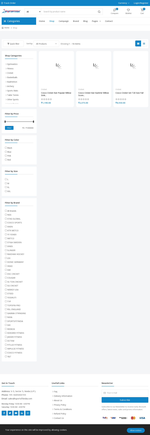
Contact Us (59, 418)
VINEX (10, 246)
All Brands (11, 211)
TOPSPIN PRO (13, 305)
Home (42, 21)
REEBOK (11, 329)
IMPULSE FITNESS (15, 348)
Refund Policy (60, 413)
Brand (76, 21)
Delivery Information (63, 396)
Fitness (10, 68)
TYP (9, 301)
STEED (10, 293)
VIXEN (10, 226)
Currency (123, 3)
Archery (10, 86)
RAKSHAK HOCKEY (15, 254)
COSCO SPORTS (14, 222)
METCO (10, 238)
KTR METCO (12, 230)
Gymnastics (12, 64)
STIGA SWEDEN (14, 242)
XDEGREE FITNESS (15, 333)
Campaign (64, 21)
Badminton (12, 81)
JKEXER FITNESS (14, 337)
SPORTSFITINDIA (15, 321)
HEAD (10, 266)
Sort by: (29, 43)
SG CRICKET (12, 285)
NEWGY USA (12, 289)
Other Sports (13, 99)
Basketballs (12, 77)
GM (8, 270)
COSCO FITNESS (14, 352)
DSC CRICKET (13, 274)
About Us (58, 400)
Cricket (44, 89)
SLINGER (11, 250)
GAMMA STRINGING (16, 313)
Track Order (9, 3)
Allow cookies (135, 430)
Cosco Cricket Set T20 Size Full (129, 93)
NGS (9, 214)
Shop (51, 21)
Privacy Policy (60, 404)
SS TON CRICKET (15, 281)
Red (9, 159)
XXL (9, 191)
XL (8, 187)
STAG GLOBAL (14, 218)
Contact (109, 21)
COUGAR (11, 277)
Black (9, 148)
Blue (9, 152)
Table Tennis (13, 95)
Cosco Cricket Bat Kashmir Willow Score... (93, 94)
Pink (9, 155)
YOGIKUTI (11, 297)
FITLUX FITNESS (14, 344)
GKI (8, 325)
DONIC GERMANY (15, 262)
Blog (85, 21)
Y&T (9, 356)
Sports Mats (12, 90)
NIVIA (9, 317)
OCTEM (10, 340)
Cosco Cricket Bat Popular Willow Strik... (56, 94)
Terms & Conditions (63, 409)
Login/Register (141, 3)
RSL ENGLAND (14, 309)
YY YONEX (11, 234)
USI (8, 258)
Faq (55, 391)
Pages (96, 21)
